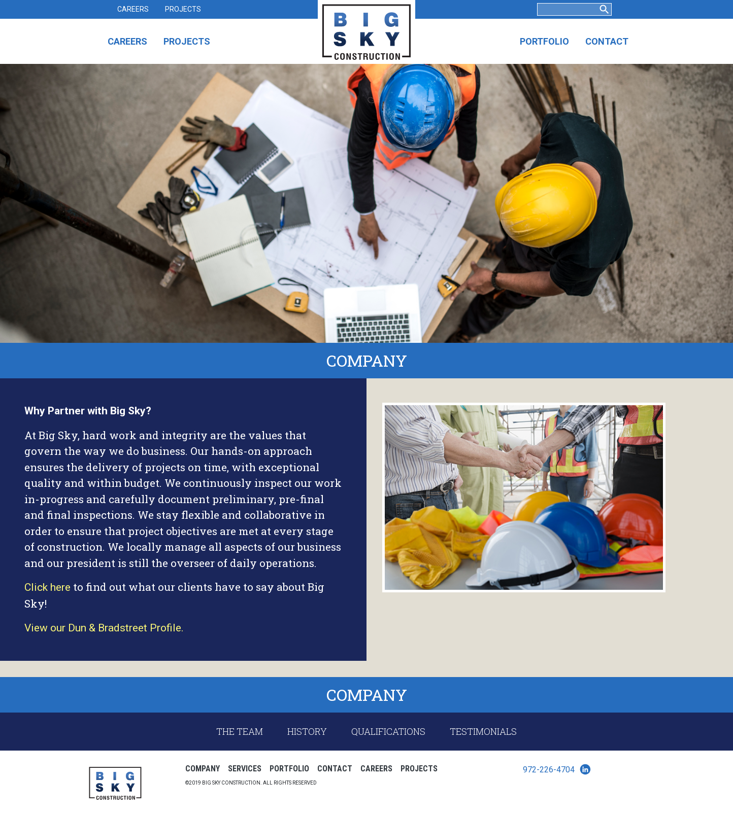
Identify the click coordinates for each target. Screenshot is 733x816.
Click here (47, 587)
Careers (133, 9)
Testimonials (483, 731)
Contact (606, 41)
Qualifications (388, 731)
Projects (183, 9)
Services (244, 768)
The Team (239, 731)
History (307, 731)
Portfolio (544, 41)
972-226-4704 (549, 769)
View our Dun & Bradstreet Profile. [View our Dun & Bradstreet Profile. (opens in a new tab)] (104, 628)
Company (202, 768)
